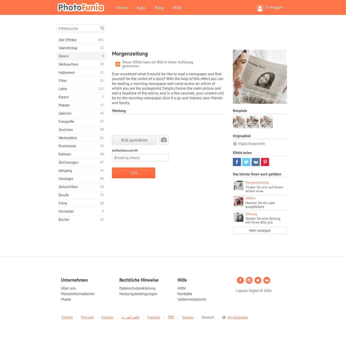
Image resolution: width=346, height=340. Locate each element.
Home (121, 7)
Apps (141, 7)
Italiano (187, 317)
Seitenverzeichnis (192, 299)
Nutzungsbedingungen (138, 293)
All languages (238, 317)
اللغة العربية (130, 317)
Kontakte (185, 293)
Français (154, 317)
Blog (159, 7)
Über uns (68, 288)
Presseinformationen (78, 293)
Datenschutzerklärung (137, 288)
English (67, 317)
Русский (87, 317)
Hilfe (177, 7)
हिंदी (171, 317)
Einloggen (269, 8)
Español (107, 317)
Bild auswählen (134, 140)
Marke (66, 299)
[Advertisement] (199, 35)
